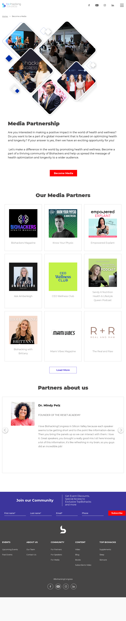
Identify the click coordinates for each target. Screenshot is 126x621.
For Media (55, 560)
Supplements (105, 549)
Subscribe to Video (83, 565)
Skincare (103, 560)
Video (77, 549)
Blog (77, 555)
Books (78, 560)
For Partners (56, 549)
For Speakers (56, 555)
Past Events (7, 555)
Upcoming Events (10, 549)
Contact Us (31, 555)
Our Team (30, 549)
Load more (63, 370)
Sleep (102, 555)
